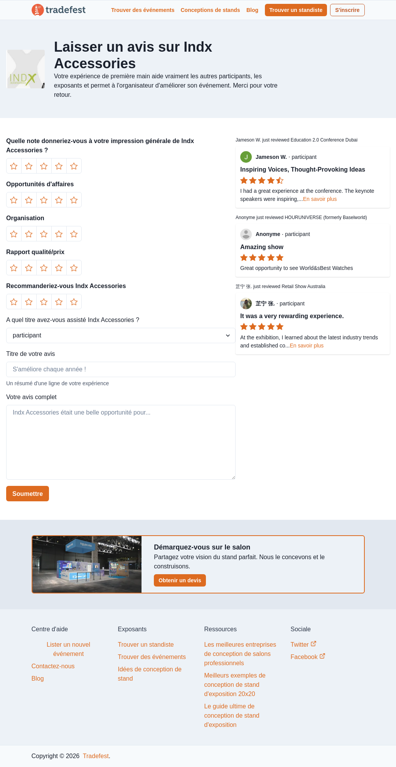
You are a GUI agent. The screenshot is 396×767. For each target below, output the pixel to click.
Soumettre (27, 494)
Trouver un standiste (296, 10)
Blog (252, 10)
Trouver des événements (142, 10)
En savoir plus (320, 199)
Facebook (308, 656)
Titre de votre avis (30, 354)
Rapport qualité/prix (35, 252)
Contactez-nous (53, 666)
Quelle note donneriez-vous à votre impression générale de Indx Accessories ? (100, 145)
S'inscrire (347, 10)
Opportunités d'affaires (40, 184)
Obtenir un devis (179, 580)
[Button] (14, 166)
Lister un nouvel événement (68, 649)
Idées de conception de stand (150, 674)
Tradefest (95, 756)
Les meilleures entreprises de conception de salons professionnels (240, 653)
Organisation (25, 218)
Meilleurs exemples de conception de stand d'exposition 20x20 (235, 684)
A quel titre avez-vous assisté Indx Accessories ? (72, 320)
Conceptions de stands (210, 10)
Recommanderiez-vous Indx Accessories (66, 286)
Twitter (304, 644)
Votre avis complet (31, 397)
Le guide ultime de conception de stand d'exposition (232, 715)
